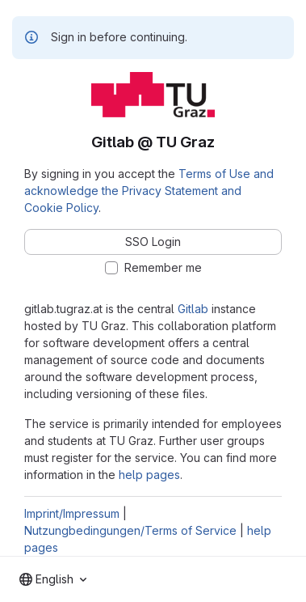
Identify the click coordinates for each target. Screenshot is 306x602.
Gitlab (193, 309)
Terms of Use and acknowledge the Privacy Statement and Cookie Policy (149, 190)
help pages (149, 474)
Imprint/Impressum (71, 513)
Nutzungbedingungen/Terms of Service (130, 530)
